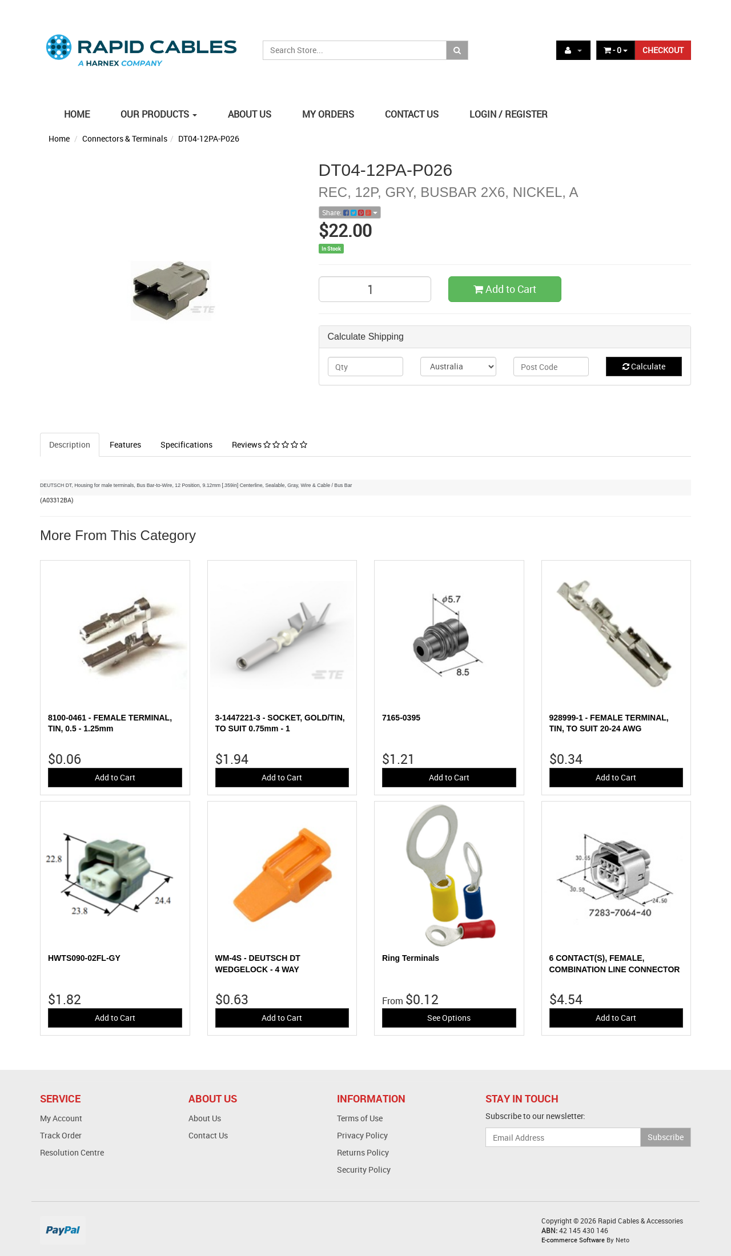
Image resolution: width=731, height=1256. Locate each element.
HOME (77, 114)
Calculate (643, 366)
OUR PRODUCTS (159, 114)
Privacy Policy (362, 1135)
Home (59, 138)
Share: (349, 212)
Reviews (269, 444)
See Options (449, 1017)
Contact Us (208, 1135)
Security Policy (364, 1169)
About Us (204, 1118)
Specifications (186, 444)
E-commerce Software (573, 1239)
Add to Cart (504, 289)
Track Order (61, 1135)
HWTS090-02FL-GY (84, 958)
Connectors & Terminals (124, 138)
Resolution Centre (72, 1152)
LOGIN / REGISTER (508, 114)
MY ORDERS (328, 114)
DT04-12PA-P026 (208, 138)
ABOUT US (249, 114)
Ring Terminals (410, 958)
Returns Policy (363, 1152)
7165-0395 (401, 717)
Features (125, 444)
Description (69, 444)
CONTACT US (412, 114)
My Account (61, 1118)
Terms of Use (360, 1118)
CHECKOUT (663, 50)
